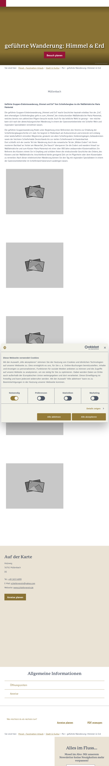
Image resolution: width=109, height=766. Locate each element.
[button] (3, 3)
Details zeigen (93, 408)
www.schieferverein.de (23, 587)
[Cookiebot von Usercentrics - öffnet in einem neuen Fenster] (87, 348)
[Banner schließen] (105, 348)
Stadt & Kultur (53, 68)
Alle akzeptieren (89, 417)
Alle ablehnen (54, 417)
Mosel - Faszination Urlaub (31, 68)
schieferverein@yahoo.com (23, 583)
